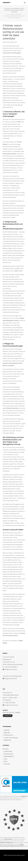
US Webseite (7, 700)
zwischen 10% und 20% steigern (12, 53)
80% (16, 271)
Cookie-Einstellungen (11, 738)
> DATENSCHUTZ (8, 735)
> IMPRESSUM (7, 740)
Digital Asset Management (15, 14)
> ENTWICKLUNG (8, 754)
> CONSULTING (7, 751)
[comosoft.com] (7, 2)
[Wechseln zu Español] (5, 643)
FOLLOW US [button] (8, 715)
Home (8, 14)
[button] (24, 2)
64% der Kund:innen (12, 408)
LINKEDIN (17, 712)
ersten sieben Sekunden (9, 154)
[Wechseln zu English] (21, 640)
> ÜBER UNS (6, 733)
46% (19, 122)
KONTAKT (7, 730)
